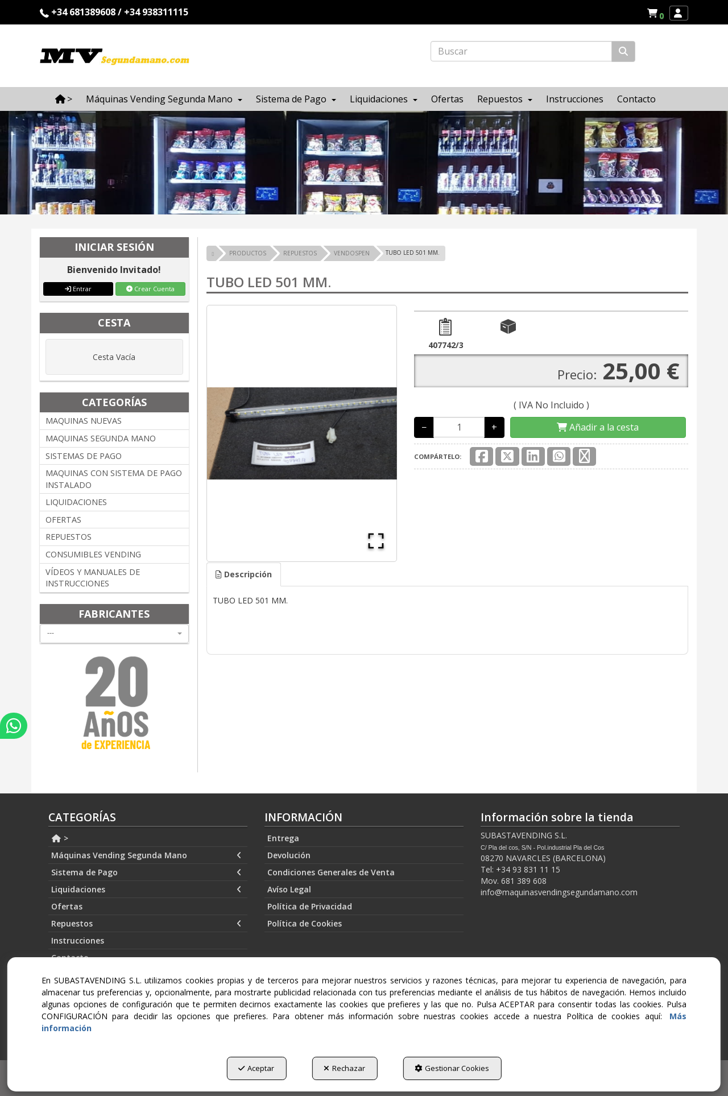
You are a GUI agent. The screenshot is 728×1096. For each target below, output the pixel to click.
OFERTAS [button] (63, 519)
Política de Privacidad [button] (309, 906)
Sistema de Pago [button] (146, 872)
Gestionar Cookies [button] (452, 1068)
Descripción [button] (244, 574)
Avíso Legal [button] (289, 889)
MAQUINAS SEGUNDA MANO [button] (101, 438)
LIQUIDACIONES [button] (76, 502)
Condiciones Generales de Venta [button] (331, 872)
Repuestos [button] (146, 923)
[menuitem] (655, 13)
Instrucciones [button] (77, 940)
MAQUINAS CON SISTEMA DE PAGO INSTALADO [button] (114, 479)
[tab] (243, 574)
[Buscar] (623, 51)
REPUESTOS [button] (69, 536)
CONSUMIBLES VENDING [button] (93, 554)
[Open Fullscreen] (375, 540)
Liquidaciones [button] (146, 889)
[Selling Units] (459, 427)
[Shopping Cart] (597, 427)
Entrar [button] (78, 288)
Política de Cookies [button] (304, 923)
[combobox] (114, 633)
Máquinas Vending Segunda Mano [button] (146, 855)
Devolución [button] (289, 855)
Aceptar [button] (256, 1068)
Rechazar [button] (344, 1068)
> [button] (59, 838)
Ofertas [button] (66, 906)
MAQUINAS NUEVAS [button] (84, 420)
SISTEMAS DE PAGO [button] (84, 455)
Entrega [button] (283, 838)
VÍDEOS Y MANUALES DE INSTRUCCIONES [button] (93, 577)
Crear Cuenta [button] (150, 288)
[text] (521, 51)
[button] (657, 13)
